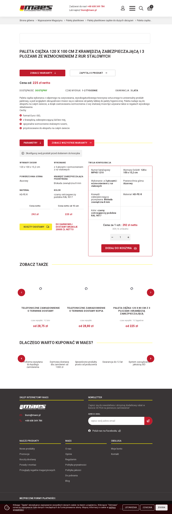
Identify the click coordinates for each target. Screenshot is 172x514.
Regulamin (70, 459)
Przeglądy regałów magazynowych (37, 470)
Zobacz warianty (41, 73)
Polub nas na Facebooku (104, 431)
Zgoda (161, 507)
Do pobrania (71, 475)
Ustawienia (131, 507)
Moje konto (116, 448)
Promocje (25, 454)
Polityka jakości (73, 470)
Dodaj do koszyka (118, 248)
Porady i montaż (28, 465)
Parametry (30, 143)
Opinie (68, 454)
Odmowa (147, 507)
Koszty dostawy (34, 227)
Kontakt (115, 454)
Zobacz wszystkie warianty (69, 143)
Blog (67, 481)
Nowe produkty (27, 448)
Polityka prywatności (75, 465)
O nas (68, 448)
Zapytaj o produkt (91, 73)
